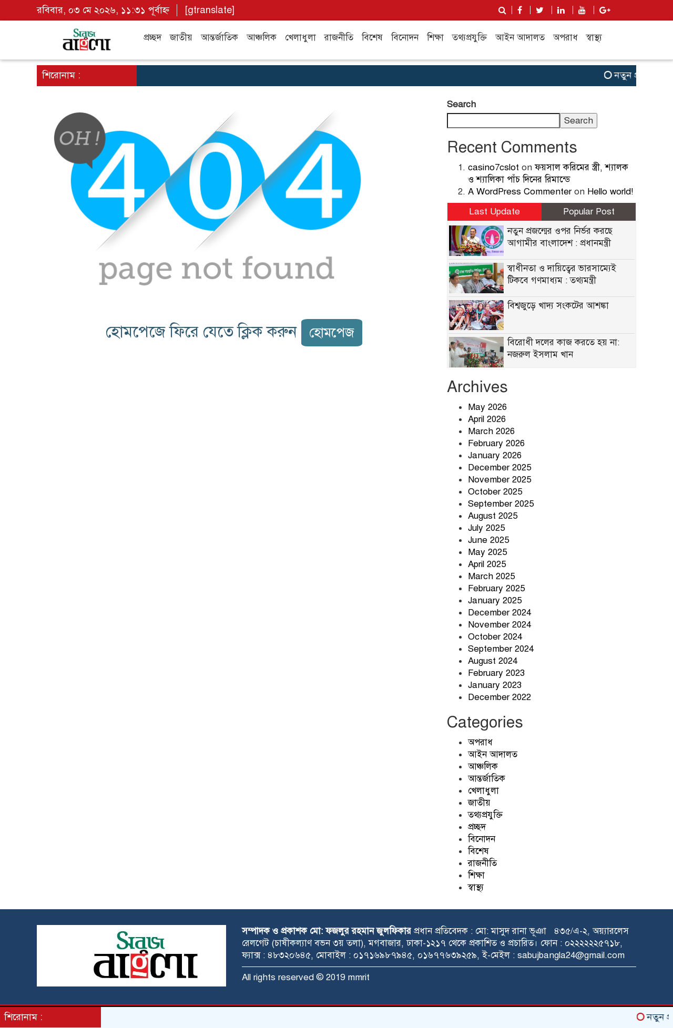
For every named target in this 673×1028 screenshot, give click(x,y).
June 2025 (488, 540)
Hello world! (610, 191)
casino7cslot (493, 167)
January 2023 (495, 685)
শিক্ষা (435, 37)
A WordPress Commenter (520, 191)
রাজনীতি (338, 37)
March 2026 (491, 431)
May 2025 (487, 552)
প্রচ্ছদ (152, 37)
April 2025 (487, 564)
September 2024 (501, 648)
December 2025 (499, 467)
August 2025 (492, 515)
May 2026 (487, 407)
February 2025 (496, 588)
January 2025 (495, 600)
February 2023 (496, 673)
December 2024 (499, 612)
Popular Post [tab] (589, 211)
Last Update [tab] (494, 211)
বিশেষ (372, 37)
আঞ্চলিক (262, 37)
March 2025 (491, 576)
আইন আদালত (520, 37)
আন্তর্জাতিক (219, 37)
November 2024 (499, 624)
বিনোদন (405, 37)
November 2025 (499, 479)
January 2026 (495, 455)
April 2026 (487, 419)
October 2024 (495, 636)
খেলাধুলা (300, 37)
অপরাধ (565, 37)
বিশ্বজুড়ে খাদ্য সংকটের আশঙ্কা (558, 305)
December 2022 (499, 697)
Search (461, 104)
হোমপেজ (331, 332)
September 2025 (501, 503)
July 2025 (486, 527)
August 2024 (492, 660)
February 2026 (496, 443)
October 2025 (495, 491)
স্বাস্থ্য (594, 37)
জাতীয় (181, 37)
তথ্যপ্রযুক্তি (469, 37)
